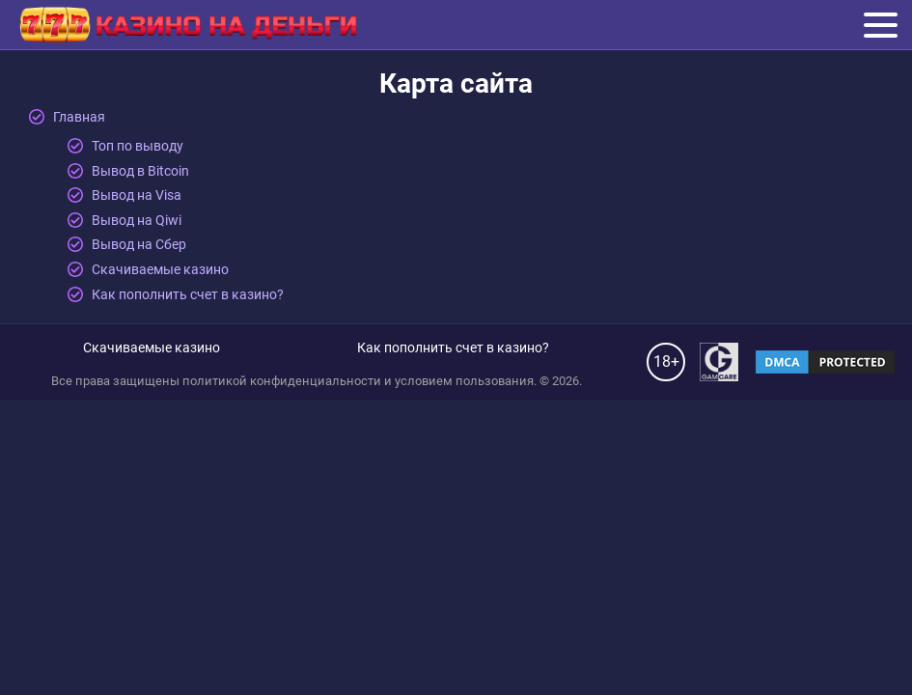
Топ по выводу (137, 145)
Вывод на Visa (136, 195)
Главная (79, 117)
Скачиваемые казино (160, 269)
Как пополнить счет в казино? (188, 294)
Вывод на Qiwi (136, 220)
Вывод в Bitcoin (140, 171)
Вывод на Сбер (139, 244)
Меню (881, 23)
